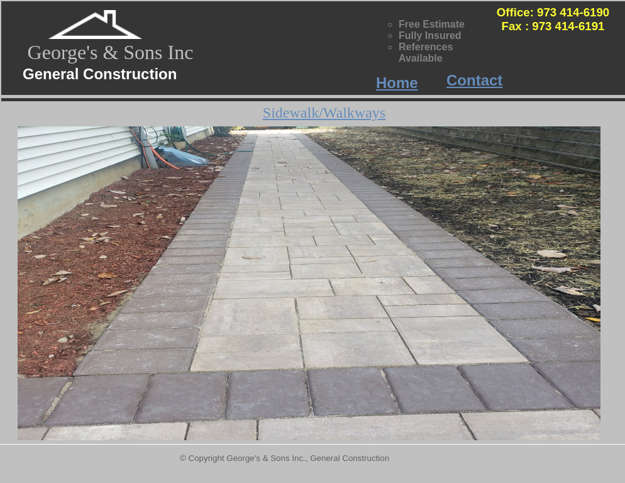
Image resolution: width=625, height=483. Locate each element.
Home (397, 82)
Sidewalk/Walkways (324, 112)
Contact (474, 80)
